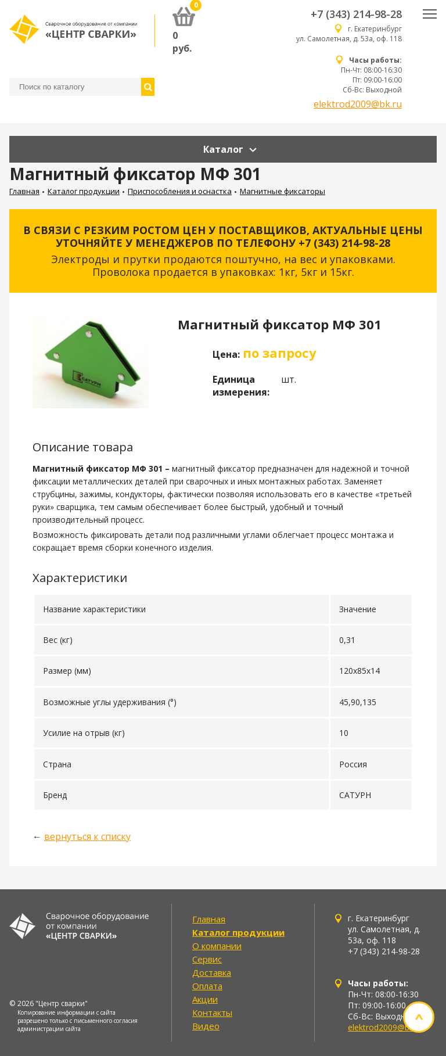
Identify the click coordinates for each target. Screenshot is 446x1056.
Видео (206, 1026)
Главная (24, 191)
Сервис (207, 959)
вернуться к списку (87, 836)
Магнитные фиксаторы (282, 191)
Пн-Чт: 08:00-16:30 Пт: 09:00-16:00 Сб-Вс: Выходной (371, 75)
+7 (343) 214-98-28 (356, 14)
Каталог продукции (84, 191)
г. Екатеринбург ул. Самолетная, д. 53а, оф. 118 (349, 34)
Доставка (211, 972)
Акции (205, 999)
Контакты (212, 1012)
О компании (217, 945)
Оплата (207, 986)
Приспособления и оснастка (180, 191)
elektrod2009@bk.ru (358, 104)
